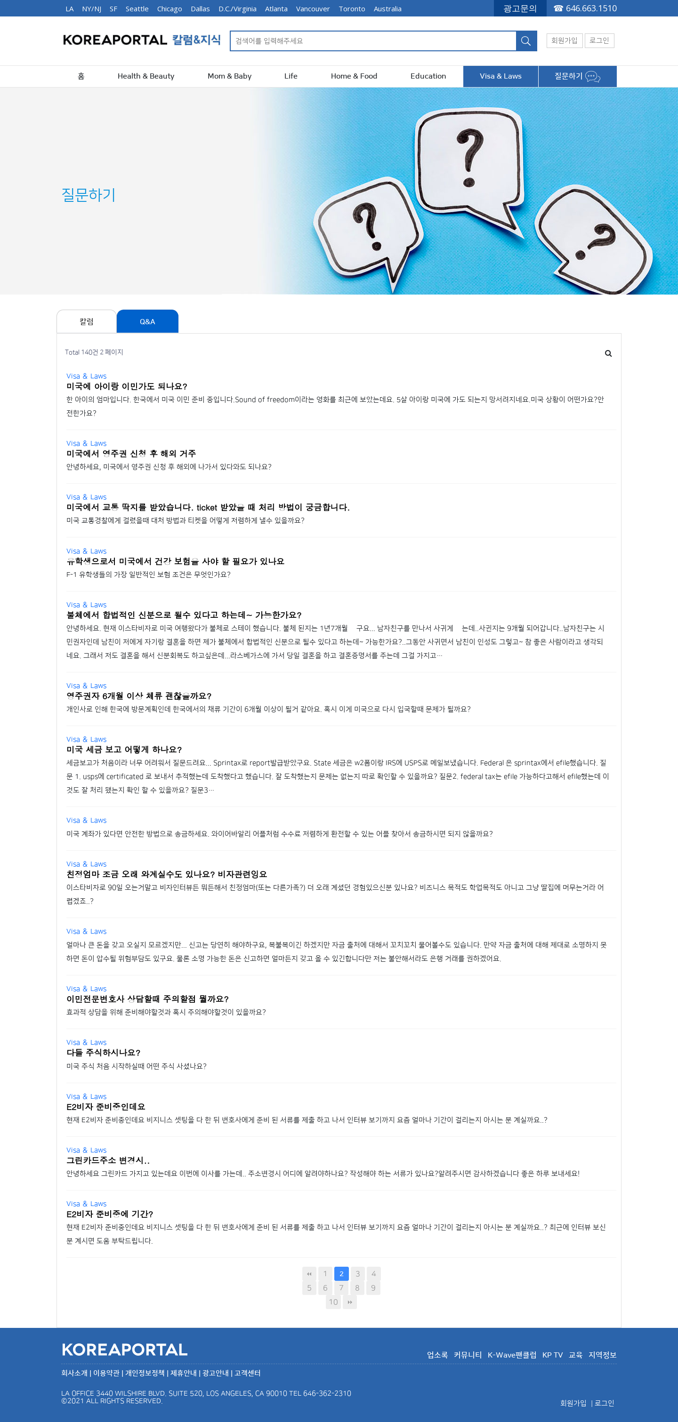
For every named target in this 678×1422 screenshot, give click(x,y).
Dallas (200, 8)
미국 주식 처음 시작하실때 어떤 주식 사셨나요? (136, 1066)
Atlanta (276, 8)
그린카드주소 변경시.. (108, 1160)
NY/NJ (91, 8)
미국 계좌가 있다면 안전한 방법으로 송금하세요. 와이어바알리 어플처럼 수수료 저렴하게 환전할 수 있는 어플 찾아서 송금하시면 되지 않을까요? (279, 834)
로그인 (599, 41)
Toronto (352, 8)
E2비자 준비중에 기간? (109, 1214)
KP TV (552, 1355)
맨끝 (350, 1302)
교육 (576, 1355)
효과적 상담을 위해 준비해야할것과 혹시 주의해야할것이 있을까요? (167, 1012)
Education (428, 76)
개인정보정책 (145, 1373)
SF (113, 8)
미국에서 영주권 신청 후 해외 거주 (131, 453)
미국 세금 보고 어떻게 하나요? (124, 749)
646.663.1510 (591, 8)
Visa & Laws (501, 76)
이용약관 (106, 1373)
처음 (309, 1274)
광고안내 (215, 1373)
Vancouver (313, 8)
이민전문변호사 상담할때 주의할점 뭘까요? (147, 999)
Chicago (169, 8)
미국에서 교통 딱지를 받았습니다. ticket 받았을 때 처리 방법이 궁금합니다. (208, 507)
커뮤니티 (468, 1355)
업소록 (437, 1355)
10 (333, 1302)
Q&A (147, 322)
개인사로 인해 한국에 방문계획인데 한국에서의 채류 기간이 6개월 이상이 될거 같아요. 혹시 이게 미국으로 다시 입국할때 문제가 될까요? (270, 709)
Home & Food (354, 76)
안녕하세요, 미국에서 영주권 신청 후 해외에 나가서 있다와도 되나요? (169, 467)
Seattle (137, 8)
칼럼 (87, 322)
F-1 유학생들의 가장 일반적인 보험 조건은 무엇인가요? (148, 575)
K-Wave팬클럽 (512, 1355)
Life (291, 76)
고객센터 (247, 1373)
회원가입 (564, 41)
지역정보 (603, 1355)
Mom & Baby (229, 76)
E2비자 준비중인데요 (105, 1106)
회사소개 (74, 1373)
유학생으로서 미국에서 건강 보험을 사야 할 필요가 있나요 (175, 561)
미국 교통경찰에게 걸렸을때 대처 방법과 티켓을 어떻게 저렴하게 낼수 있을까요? (185, 521)
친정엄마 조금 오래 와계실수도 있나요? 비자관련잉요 (166, 874)
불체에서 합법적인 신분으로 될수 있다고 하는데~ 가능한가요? (183, 615)
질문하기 (577, 76)
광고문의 (520, 8)
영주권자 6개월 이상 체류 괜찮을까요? (138, 696)
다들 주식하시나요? (103, 1052)
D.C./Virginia (237, 8)
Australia (388, 8)
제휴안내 (183, 1373)
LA (69, 8)
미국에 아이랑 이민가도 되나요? (126, 386)
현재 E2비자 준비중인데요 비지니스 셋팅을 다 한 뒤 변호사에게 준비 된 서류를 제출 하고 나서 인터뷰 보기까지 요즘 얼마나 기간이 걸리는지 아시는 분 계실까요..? (307, 1120)
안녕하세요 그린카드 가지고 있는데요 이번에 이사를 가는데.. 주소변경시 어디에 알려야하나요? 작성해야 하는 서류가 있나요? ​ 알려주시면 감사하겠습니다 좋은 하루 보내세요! (323, 1174)
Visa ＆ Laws (86, 376)
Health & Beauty (146, 76)
